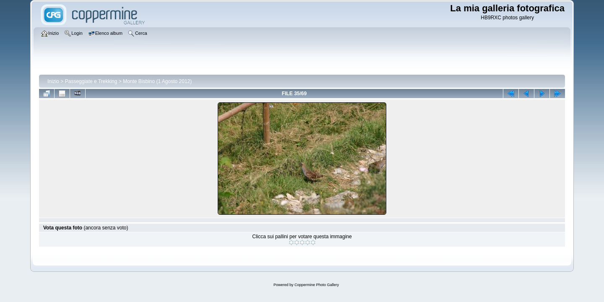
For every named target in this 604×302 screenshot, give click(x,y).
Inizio (53, 81)
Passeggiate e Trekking (91, 81)
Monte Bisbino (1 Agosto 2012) (157, 81)
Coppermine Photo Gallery (316, 285)
